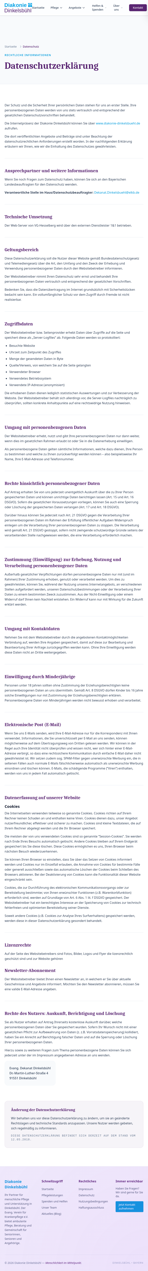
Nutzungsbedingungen (93, 1201)
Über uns (118, 7)
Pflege (56, 7)
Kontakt (138, 7)
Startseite (38, 7)
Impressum (86, 1189)
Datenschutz (86, 1195)
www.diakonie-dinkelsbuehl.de (118, 123)
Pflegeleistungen (52, 1195)
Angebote (77, 7)
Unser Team (49, 1207)
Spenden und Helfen (54, 1201)
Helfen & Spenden (99, 7)
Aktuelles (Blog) (51, 1214)
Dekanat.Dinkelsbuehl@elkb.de (116, 192)
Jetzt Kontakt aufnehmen (127, 1206)
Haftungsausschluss (91, 1207)
